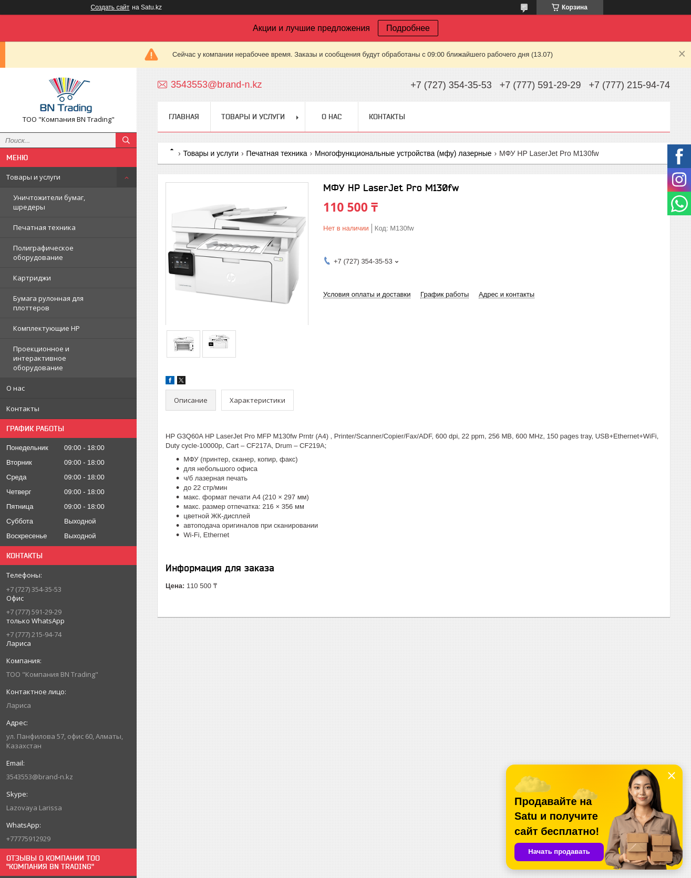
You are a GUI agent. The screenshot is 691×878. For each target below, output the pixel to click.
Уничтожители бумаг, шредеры (49, 202)
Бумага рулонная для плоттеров (48, 303)
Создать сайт (110, 7)
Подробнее (408, 28)
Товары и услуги (33, 177)
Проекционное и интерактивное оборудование (41, 358)
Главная (184, 116)
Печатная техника (44, 227)
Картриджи (32, 278)
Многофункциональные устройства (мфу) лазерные (403, 153)
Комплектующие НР (46, 328)
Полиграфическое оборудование (43, 252)
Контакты (22, 408)
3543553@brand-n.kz (39, 776)
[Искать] (126, 140)
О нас (15, 388)
